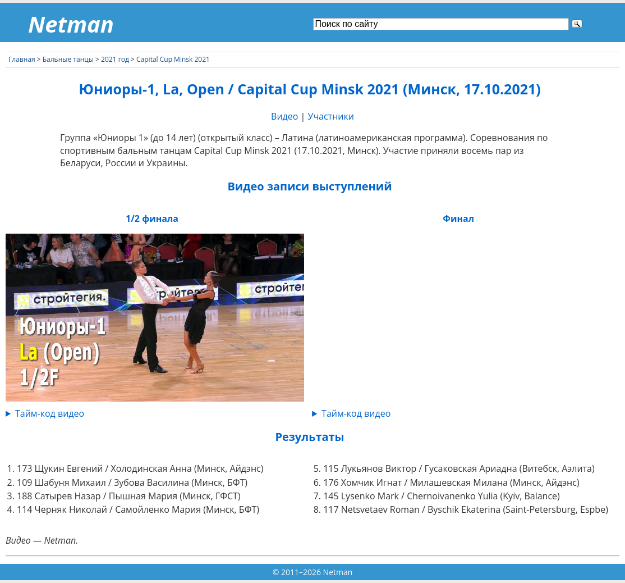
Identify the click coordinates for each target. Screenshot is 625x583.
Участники (331, 116)
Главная (21, 59)
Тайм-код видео (49, 413)
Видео (284, 116)
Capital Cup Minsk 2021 (173, 59)
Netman (71, 23)
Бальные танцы (68, 59)
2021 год (115, 59)
